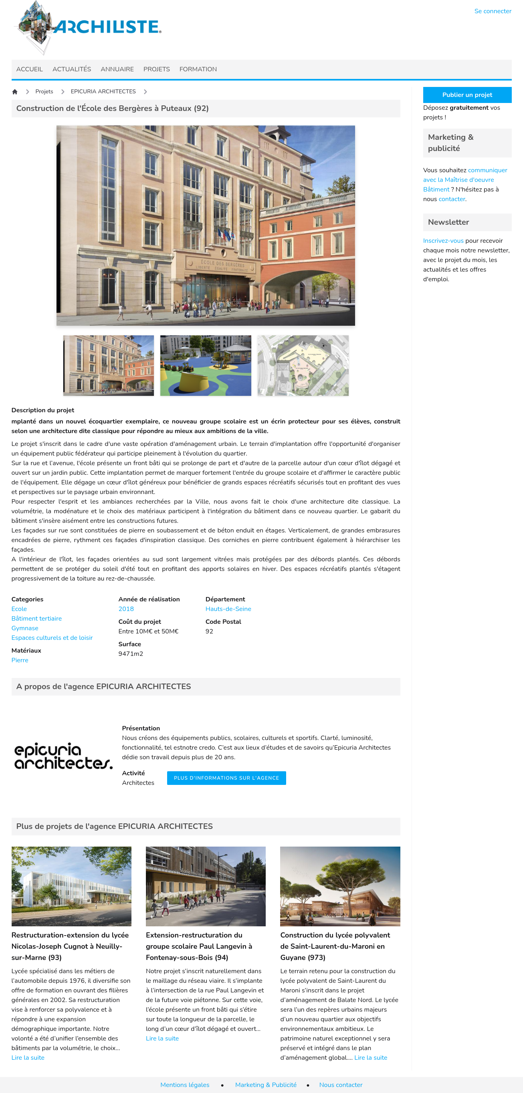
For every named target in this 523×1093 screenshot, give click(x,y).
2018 (126, 609)
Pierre (20, 660)
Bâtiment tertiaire (37, 618)
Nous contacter (341, 1085)
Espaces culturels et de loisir (52, 637)
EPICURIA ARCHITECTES (103, 91)
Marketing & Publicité (266, 1085)
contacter (452, 199)
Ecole (19, 609)
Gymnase (25, 628)
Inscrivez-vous (443, 240)
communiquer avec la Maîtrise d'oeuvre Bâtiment (465, 180)
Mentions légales (184, 1085)
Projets (44, 91)
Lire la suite (28, 1057)
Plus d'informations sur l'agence (226, 778)
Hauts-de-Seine (228, 609)
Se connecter (493, 11)
